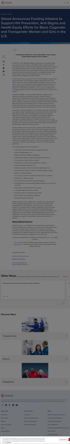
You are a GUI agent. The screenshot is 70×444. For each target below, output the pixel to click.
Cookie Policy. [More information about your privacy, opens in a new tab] (8, 442)
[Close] (68, 440)
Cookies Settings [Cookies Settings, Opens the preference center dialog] (63, 439)
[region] (35, 440)
